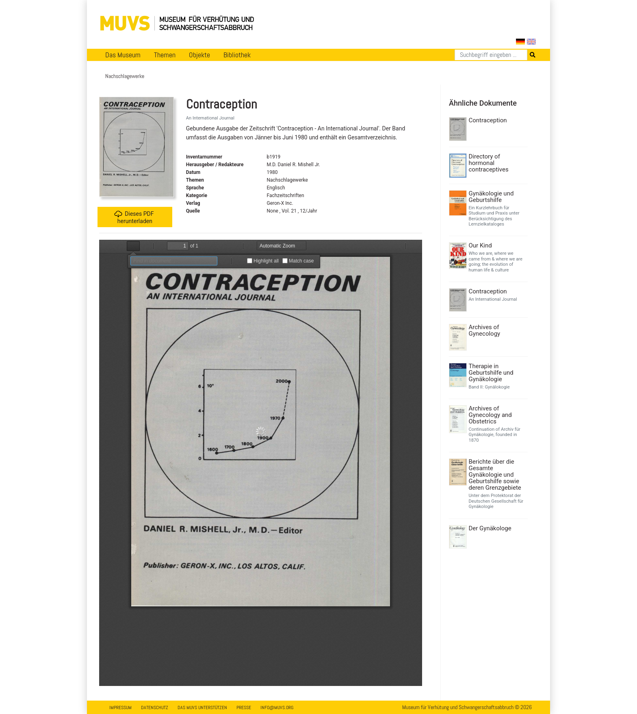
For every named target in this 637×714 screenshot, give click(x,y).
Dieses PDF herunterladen (134, 217)
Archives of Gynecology (484, 330)
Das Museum (123, 55)
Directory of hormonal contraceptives (489, 163)
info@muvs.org (276, 707)
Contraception (488, 120)
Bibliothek (237, 55)
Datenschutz (154, 707)
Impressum (120, 707)
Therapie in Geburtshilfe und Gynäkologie (491, 372)
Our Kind (480, 245)
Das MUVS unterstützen (202, 707)
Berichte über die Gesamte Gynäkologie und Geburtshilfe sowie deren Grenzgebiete (495, 474)
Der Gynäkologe (490, 528)
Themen (165, 55)
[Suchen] (491, 55)
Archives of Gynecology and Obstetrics (490, 415)
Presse (243, 707)
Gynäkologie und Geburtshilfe (491, 196)
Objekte (199, 55)
